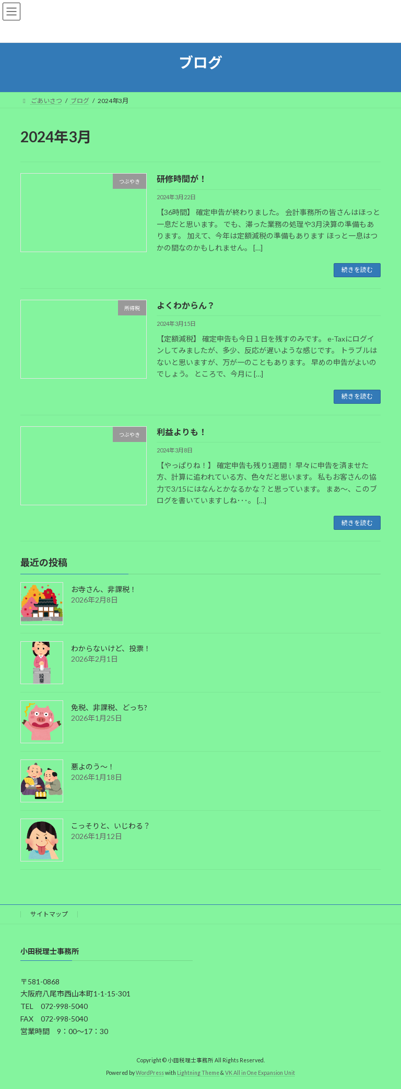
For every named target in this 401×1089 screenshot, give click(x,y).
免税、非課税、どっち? (109, 708)
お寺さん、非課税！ (104, 589)
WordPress (150, 1073)
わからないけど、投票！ (111, 648)
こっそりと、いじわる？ (110, 826)
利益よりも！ (182, 432)
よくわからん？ (186, 305)
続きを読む (357, 270)
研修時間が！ (182, 179)
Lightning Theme (198, 1073)
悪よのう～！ (93, 767)
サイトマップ (49, 914)
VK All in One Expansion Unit (260, 1073)
